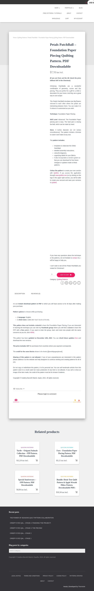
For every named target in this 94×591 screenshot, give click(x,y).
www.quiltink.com (61, 175)
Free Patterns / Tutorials (52, 13)
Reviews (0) (35, 293)
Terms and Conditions (32, 575)
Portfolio (69, 8)
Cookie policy (61, 575)
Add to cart (64, 275)
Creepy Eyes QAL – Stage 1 (21, 538)
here (76, 338)
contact (74, 258)
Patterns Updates (76, 575)
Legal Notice (16, 575)
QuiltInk (56, 173)
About (69, 13)
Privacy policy (48, 575)
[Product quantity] (52, 274)
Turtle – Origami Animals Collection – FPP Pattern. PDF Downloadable (27, 453)
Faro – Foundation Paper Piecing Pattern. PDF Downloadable (67, 453)
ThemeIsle (81, 586)
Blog (80, 8)
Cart (67, 18)
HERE (32, 332)
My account (78, 18)
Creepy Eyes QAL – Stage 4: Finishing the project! (30, 523)
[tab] (21, 293)
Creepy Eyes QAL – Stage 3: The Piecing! (26, 528)
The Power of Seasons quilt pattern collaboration (32, 518)
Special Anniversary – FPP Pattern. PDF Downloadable (27, 482)
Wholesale (56, 18)
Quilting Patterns (22, 37)
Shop (57, 8)
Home (15, 37)
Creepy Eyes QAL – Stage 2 (21, 533)
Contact (79, 13)
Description (20, 293)
